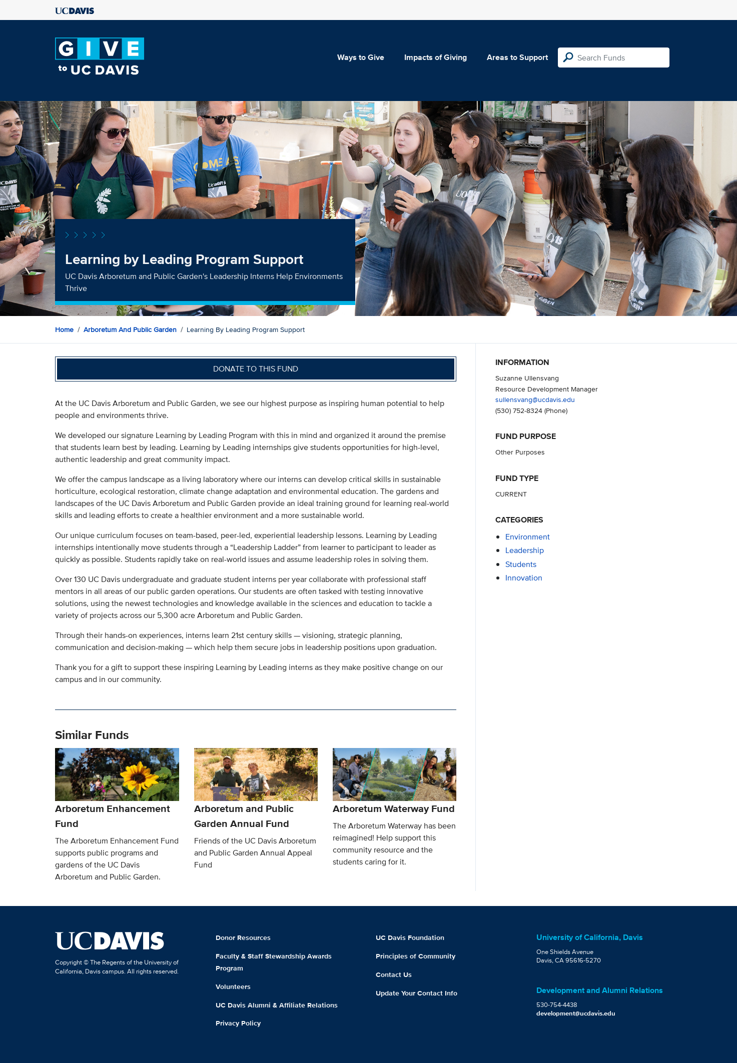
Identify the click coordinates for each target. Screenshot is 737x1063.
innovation (523, 578)
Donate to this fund (255, 368)
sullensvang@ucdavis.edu (535, 399)
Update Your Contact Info (416, 993)
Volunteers (233, 987)
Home (64, 329)
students (520, 564)
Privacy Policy (238, 1023)
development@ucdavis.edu (575, 1013)
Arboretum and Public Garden (130, 329)
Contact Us (394, 975)
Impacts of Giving (435, 57)
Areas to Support (517, 57)
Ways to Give (360, 57)
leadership (524, 550)
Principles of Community (415, 956)
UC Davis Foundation (410, 937)
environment (527, 536)
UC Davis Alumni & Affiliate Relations (277, 1005)
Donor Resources (243, 937)
